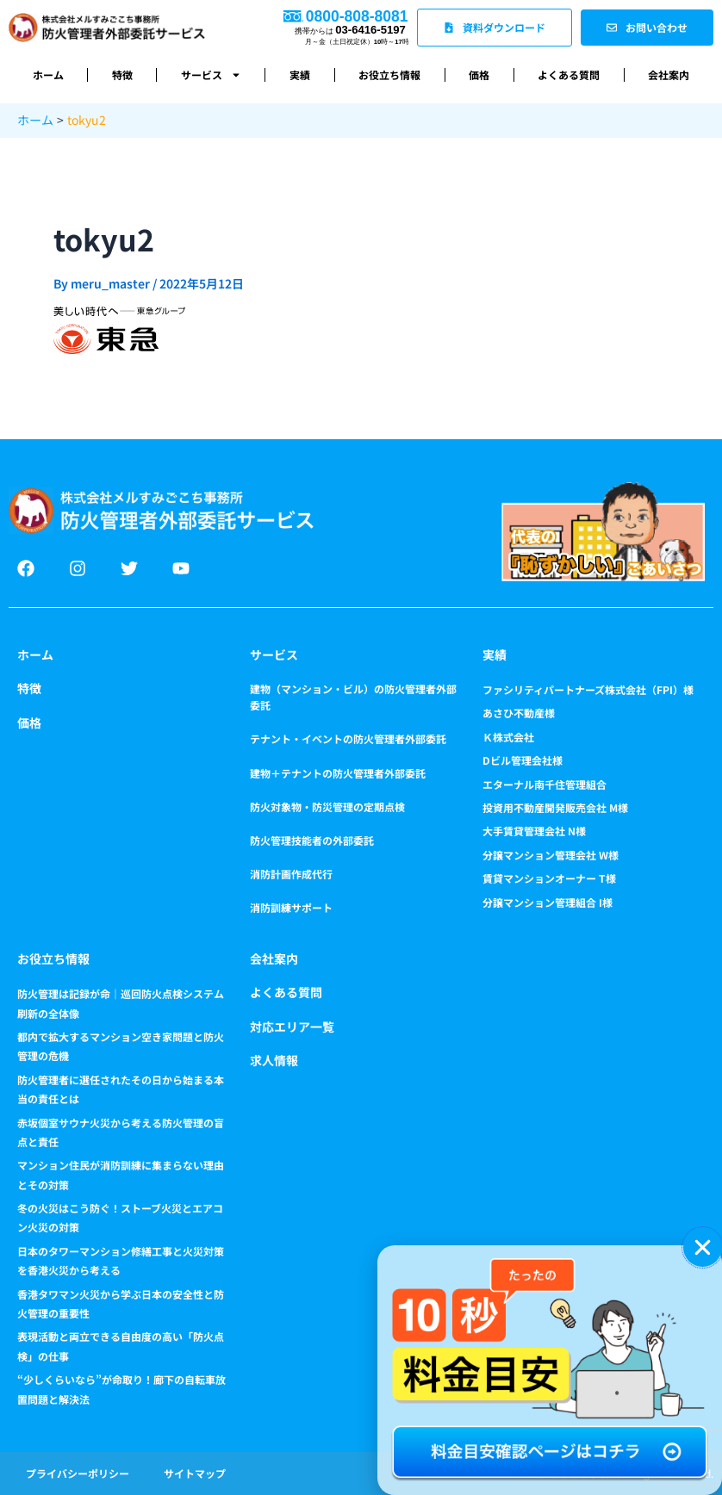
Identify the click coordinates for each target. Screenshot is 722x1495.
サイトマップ (195, 1473)
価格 (479, 74)
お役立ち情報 (389, 74)
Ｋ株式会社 (508, 736)
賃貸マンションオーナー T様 (549, 878)
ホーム (48, 74)
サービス (211, 75)
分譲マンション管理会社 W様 (550, 854)
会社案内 (668, 74)
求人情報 (274, 1060)
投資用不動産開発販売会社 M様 (555, 807)
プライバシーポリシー (77, 1473)
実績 (299, 74)
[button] (702, 1247)
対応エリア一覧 (292, 1026)
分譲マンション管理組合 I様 (547, 902)
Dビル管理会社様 (522, 760)
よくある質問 (569, 74)
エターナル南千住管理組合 (544, 784)
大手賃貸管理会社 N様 (534, 830)
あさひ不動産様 (518, 712)
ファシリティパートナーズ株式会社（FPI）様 (588, 689)
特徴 (122, 74)
